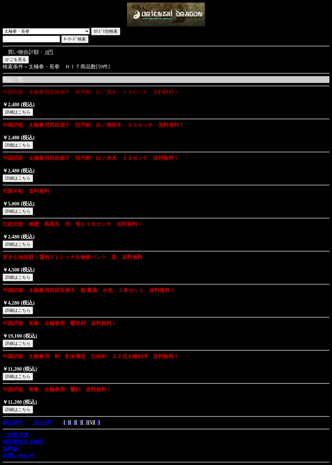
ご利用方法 (16, 435)
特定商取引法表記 (23, 442)
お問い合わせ (18, 455)
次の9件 (43, 422)
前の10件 (13, 422)
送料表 (10, 448)
